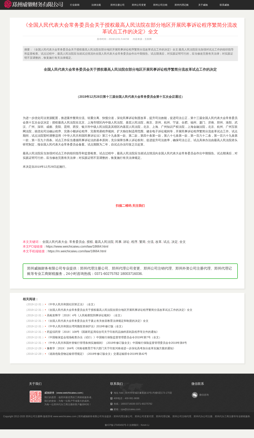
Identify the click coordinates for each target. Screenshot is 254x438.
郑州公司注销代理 (181, 416)
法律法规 (96, 5)
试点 (166, 241)
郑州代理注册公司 (123, 416)
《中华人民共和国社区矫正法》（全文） (71, 304)
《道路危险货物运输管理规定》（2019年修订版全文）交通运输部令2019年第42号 (97, 353)
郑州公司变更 (139, 5)
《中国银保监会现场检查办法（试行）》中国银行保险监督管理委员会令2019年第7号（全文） (104, 337)
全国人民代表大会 (54, 241)
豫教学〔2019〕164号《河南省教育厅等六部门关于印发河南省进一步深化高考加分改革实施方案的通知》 (111, 348)
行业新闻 (74, 5)
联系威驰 (224, 5)
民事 (118, 241)
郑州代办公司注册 (203, 416)
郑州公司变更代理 (144, 416)
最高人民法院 (104, 241)
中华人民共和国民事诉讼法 (81, 135)
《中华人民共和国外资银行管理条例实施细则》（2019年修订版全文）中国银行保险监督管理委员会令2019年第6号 (117, 342)
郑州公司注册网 (34, 416)
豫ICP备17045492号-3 (116, 425)
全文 (182, 241)
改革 (158, 241)
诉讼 (126, 241)
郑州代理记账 (182, 5)
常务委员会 (77, 241)
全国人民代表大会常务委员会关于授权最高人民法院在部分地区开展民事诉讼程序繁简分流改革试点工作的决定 (130, 69)
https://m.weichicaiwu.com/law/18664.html (77, 251)
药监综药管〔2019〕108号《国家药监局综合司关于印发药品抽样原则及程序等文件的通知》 (103, 331)
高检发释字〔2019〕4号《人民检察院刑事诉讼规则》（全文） (85, 315)
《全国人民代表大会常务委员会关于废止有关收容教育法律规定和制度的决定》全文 (97, 320)
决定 (174, 241)
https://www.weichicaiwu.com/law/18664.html (77, 246)
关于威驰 (203, 5)
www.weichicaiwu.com (64, 416)
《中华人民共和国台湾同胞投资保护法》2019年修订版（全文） (85, 326)
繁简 (142, 241)
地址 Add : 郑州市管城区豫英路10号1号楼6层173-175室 (143, 392)
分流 (150, 241)
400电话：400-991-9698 (126, 398)
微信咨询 (204, 394)
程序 (134, 241)
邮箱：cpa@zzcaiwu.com (127, 409)
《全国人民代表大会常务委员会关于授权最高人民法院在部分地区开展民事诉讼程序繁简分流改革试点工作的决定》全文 (119, 309)
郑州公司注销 (160, 5)
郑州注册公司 (117, 5)
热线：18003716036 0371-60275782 (133, 403)
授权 (90, 241)
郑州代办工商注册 (224, 416)
